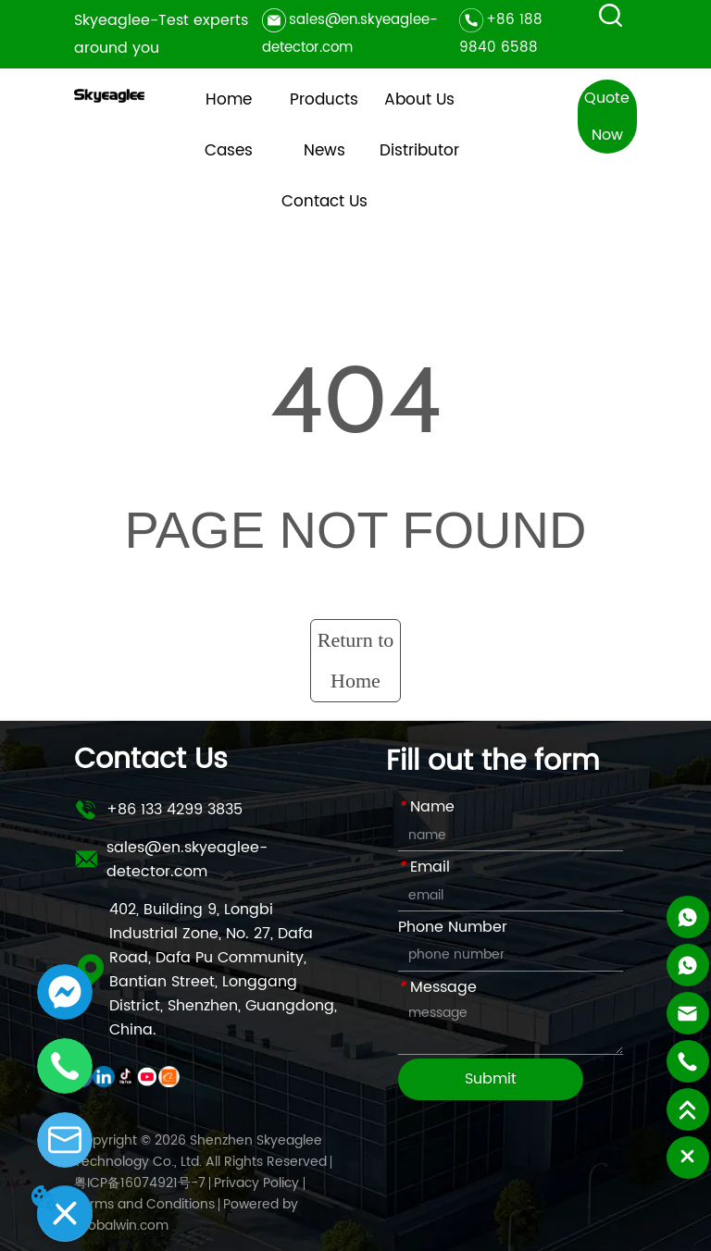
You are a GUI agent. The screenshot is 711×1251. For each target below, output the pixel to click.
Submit (491, 1079)
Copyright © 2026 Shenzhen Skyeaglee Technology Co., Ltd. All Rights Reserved (200, 1151)
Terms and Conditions (144, 1204)
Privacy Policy (256, 1183)
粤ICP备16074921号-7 (140, 1183)
